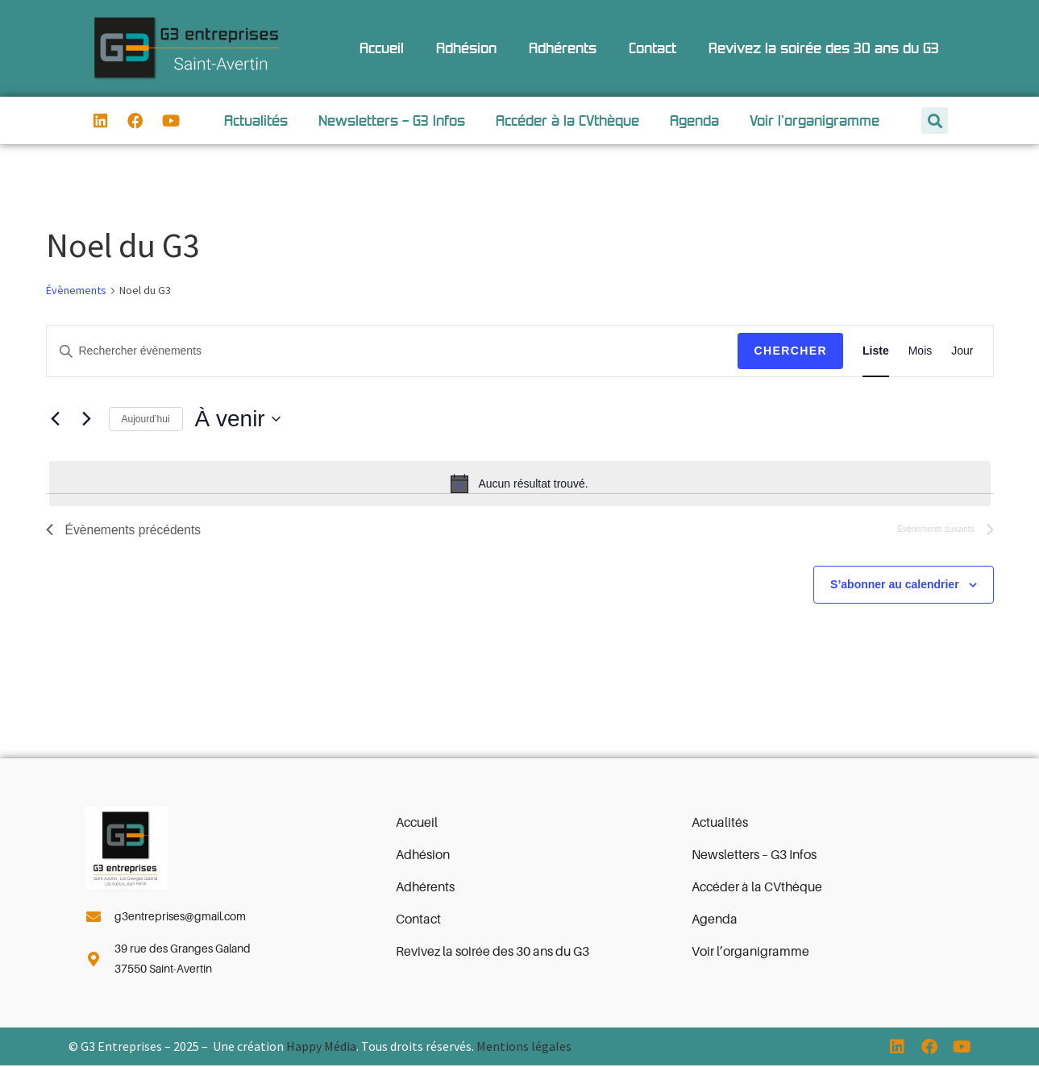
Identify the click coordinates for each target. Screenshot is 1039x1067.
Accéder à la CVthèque (567, 120)
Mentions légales (523, 1048)
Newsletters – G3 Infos (391, 120)
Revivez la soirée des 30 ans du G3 (824, 47)
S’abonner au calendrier (894, 585)
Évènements (76, 291)
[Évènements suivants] (87, 420)
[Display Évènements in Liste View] (875, 351)
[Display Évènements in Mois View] (920, 351)
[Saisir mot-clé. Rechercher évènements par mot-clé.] (392, 351)
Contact (652, 47)
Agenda (694, 120)
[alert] (520, 484)
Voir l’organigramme (814, 120)
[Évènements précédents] (55, 420)
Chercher (790, 351)
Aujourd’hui (146, 420)
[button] (934, 121)
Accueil (381, 47)
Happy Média (321, 1048)
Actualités (256, 120)
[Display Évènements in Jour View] (962, 351)
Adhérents (562, 47)
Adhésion (466, 47)
